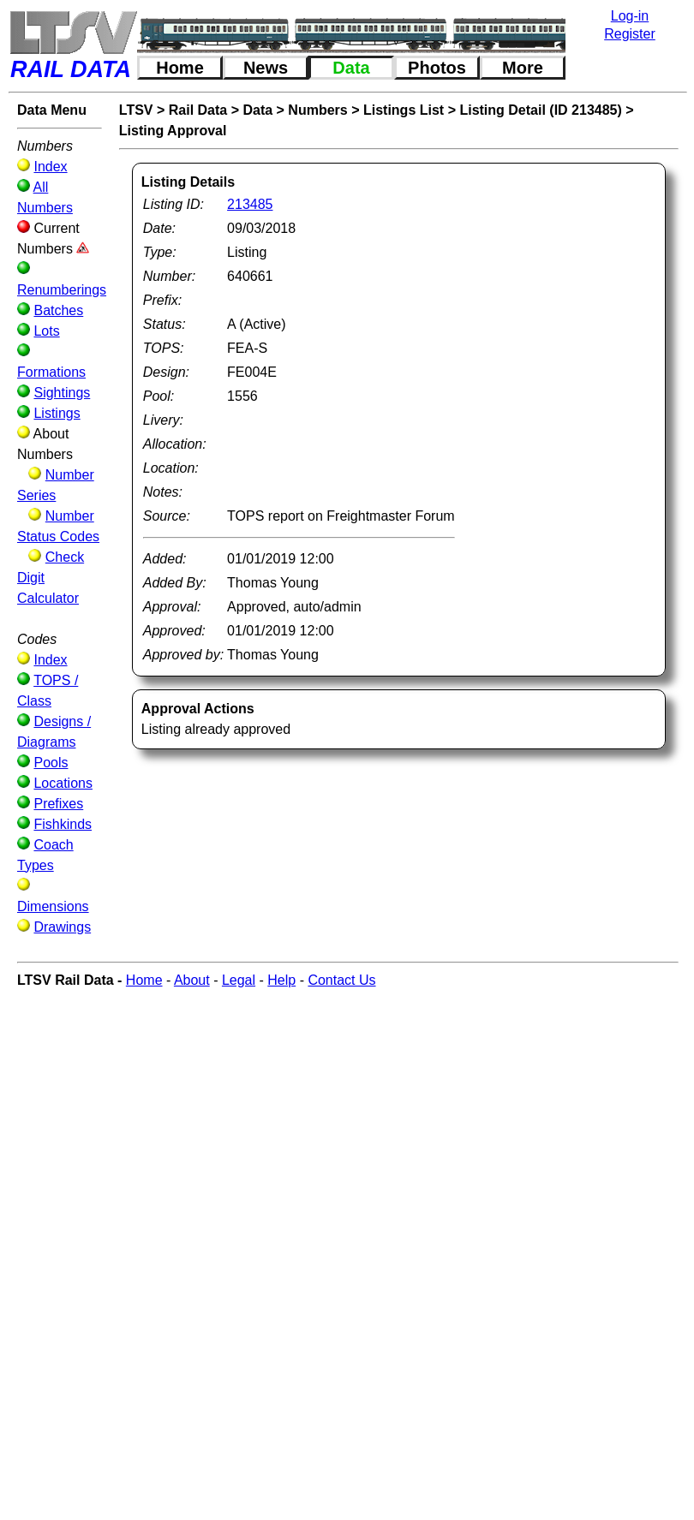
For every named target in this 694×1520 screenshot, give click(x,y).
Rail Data (198, 110)
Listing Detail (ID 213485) (540, 110)
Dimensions (53, 906)
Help (281, 980)
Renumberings (61, 290)
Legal (238, 980)
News (265, 67)
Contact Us (341, 980)
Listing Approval (173, 130)
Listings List (403, 110)
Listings (56, 413)
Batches (58, 310)
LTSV (136, 110)
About (192, 980)
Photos (437, 67)
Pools (50, 762)
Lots (46, 331)
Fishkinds (62, 824)
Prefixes (58, 803)
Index (50, 166)
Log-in (630, 16)
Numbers (317, 110)
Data (350, 67)
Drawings (62, 927)
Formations (51, 372)
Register (629, 34)
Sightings (61, 392)
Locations (63, 783)
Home (180, 67)
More (522, 67)
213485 (249, 204)
